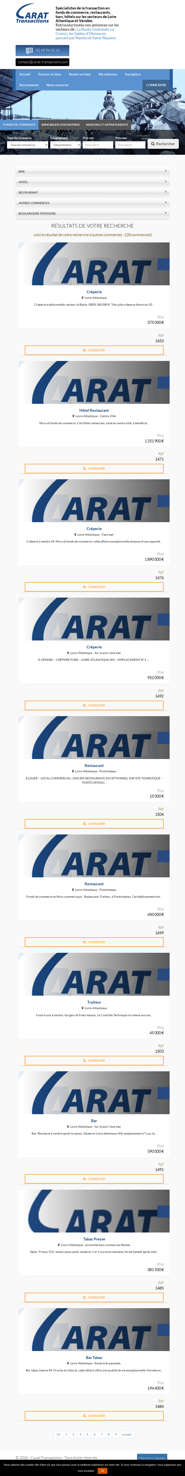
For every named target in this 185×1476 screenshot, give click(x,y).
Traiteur (94, 1002)
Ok (102, 1470)
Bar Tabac (94, 1357)
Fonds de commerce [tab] (19, 124)
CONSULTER (94, 350)
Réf (161, 336)
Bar (22, 171)
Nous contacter (57, 85)
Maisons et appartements (107, 124)
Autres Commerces (35, 203)
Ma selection (108, 74)
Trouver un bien (49, 74)
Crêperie (94, 292)
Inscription (133, 74)
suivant (127, 1434)
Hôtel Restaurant (94, 410)
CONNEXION (156, 85)
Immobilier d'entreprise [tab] (60, 124)
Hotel (24, 182)
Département (59, 138)
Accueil (26, 74)
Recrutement (29, 85)
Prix (160, 317)
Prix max (121, 138)
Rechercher (163, 143)
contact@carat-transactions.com (43, 62)
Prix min (88, 138)
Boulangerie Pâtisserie (38, 213)
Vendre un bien (80, 74)
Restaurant (29, 192)
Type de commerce (19, 138)
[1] (58, 1434)
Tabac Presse (94, 1239)
